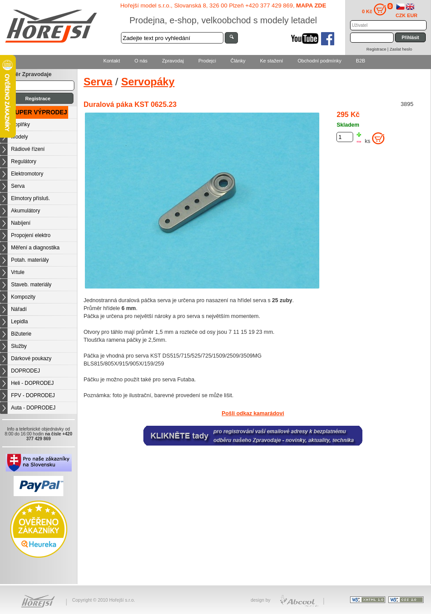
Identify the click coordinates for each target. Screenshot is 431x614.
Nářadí (19, 309)
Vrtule (18, 272)
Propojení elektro (31, 235)
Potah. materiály (30, 260)
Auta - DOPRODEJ (33, 408)
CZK (401, 15)
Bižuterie (21, 334)
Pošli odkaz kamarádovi (253, 413)
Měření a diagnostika (35, 248)
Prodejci (207, 60)
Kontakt (111, 60)
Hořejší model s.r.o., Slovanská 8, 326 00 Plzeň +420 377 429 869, (223, 5)
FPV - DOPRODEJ (33, 395)
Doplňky (20, 124)
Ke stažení (271, 60)
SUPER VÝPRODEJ (39, 112)
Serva (18, 186)
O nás (141, 60)
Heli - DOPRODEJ (32, 383)
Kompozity (23, 297)
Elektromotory (27, 174)
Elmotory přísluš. (30, 198)
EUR (412, 15)
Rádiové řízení (28, 149)
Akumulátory (25, 211)
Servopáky (147, 82)
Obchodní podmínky (320, 60)
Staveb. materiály (31, 284)
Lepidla (19, 321)
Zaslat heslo (401, 49)
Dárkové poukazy (31, 358)
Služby (19, 346)
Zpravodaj (172, 60)
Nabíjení (20, 223)
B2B (360, 60)
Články (237, 60)
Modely (19, 137)
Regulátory (24, 161)
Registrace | (378, 49)
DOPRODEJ (25, 371)
